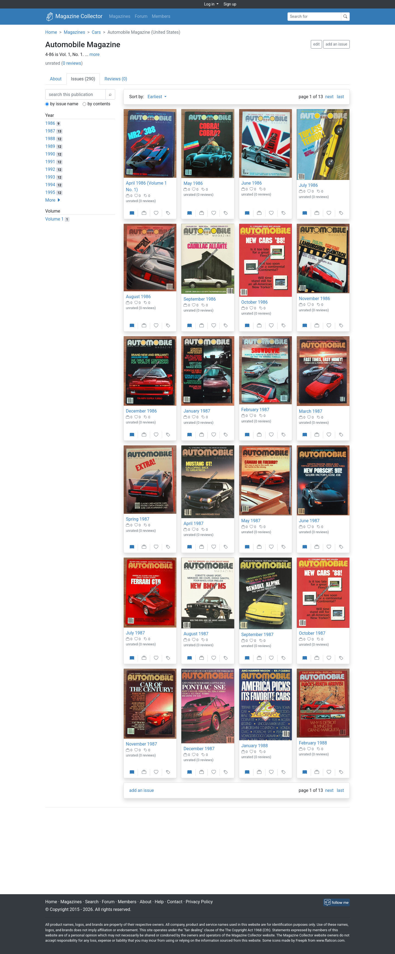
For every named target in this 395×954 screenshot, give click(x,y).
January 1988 (254, 745)
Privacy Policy (199, 901)
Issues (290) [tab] (83, 78)
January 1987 (197, 411)
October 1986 (254, 302)
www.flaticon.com (330, 940)
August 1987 (196, 633)
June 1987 (309, 520)
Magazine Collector (74, 16)
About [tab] (56, 78)
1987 (50, 131)
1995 (50, 192)
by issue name (64, 103)
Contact (174, 901)
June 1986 (251, 183)
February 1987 (255, 409)
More (53, 200)
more (94, 54)
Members (161, 16)
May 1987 (251, 520)
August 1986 (138, 296)
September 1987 (257, 634)
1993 (50, 177)
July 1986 (308, 185)
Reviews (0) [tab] (116, 78)
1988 (50, 138)
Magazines (120, 16)
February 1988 (313, 743)
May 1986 (193, 183)
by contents (99, 103)
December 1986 (141, 411)
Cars (96, 32)
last (340, 96)
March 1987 (310, 411)
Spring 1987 (137, 519)
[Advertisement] (197, 851)
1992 (50, 169)
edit (316, 44)
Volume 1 (54, 219)
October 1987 (312, 633)
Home (51, 32)
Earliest (155, 96)
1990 (50, 154)
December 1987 (199, 748)
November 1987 (141, 744)
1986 (50, 123)
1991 (50, 161)
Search (91, 901)
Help (159, 901)
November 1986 (314, 298)
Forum (141, 16)
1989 (50, 146)
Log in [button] (209, 4)
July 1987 (135, 633)
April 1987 (194, 523)
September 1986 (200, 299)
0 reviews (72, 63)
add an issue (336, 44)
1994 (50, 184)
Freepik (301, 940)
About (145, 901)
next (329, 96)
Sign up (230, 4)
